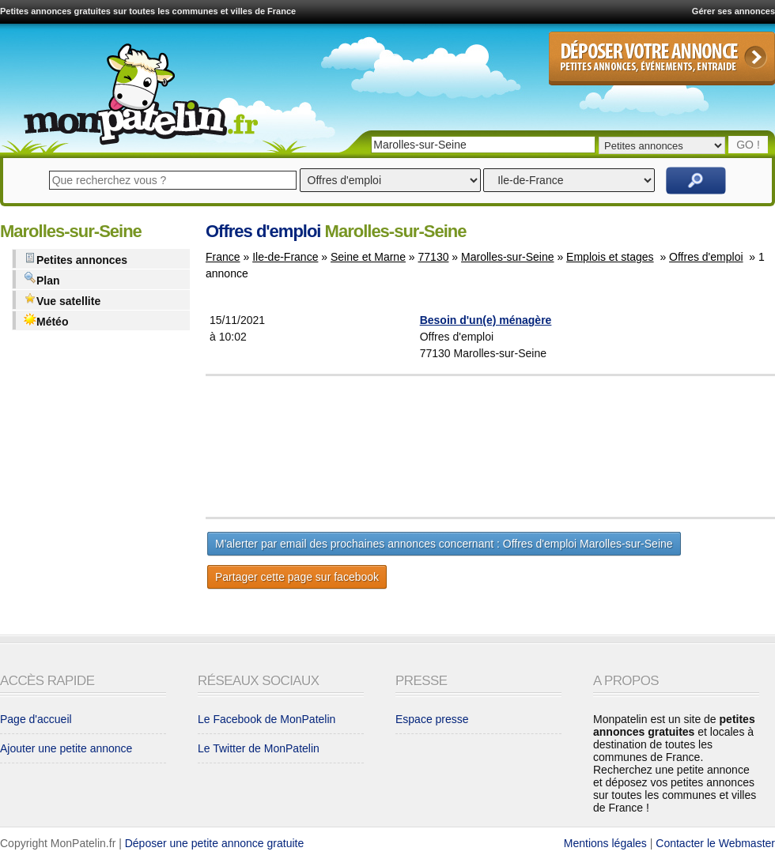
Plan (42, 279)
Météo (46, 320)
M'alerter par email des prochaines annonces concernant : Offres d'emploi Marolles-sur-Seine (444, 543)
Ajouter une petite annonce (66, 748)
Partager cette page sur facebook (297, 577)
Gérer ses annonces (733, 11)
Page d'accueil (36, 719)
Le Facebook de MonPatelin (266, 719)
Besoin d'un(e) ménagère (486, 320)
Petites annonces (75, 258)
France (223, 257)
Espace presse (432, 719)
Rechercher (696, 180)
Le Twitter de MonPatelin (258, 748)
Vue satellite (62, 299)
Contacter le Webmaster (715, 843)
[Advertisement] (529, 446)
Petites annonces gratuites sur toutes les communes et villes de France (148, 11)
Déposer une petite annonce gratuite (214, 843)
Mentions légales (605, 843)
